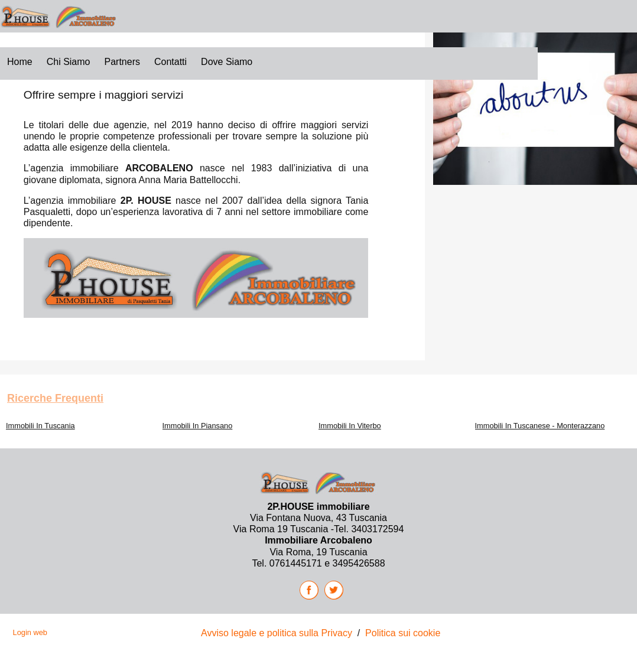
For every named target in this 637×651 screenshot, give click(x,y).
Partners (122, 62)
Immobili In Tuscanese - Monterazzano (540, 425)
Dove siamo (226, 62)
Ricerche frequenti (55, 398)
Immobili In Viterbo (349, 425)
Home (19, 62)
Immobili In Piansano (197, 425)
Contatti (170, 62)
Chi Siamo (68, 62)
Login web (30, 632)
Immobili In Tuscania (40, 425)
